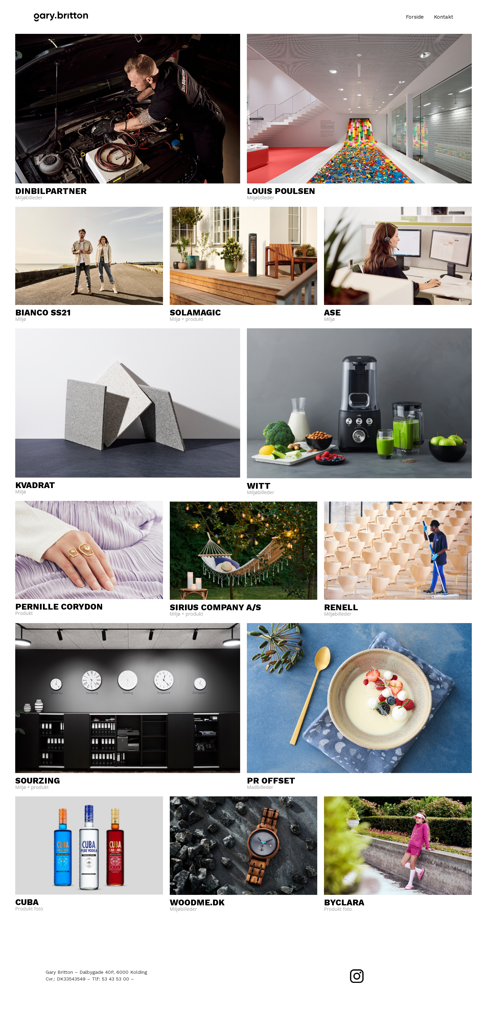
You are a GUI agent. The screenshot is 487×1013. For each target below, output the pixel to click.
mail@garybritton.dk (158, 979)
